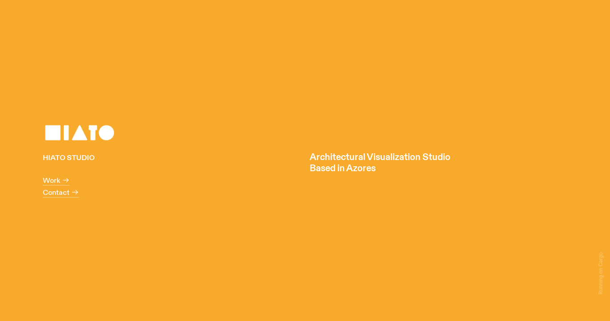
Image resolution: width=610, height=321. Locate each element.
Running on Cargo (601, 273)
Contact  (61, 192)
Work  (56, 180)
